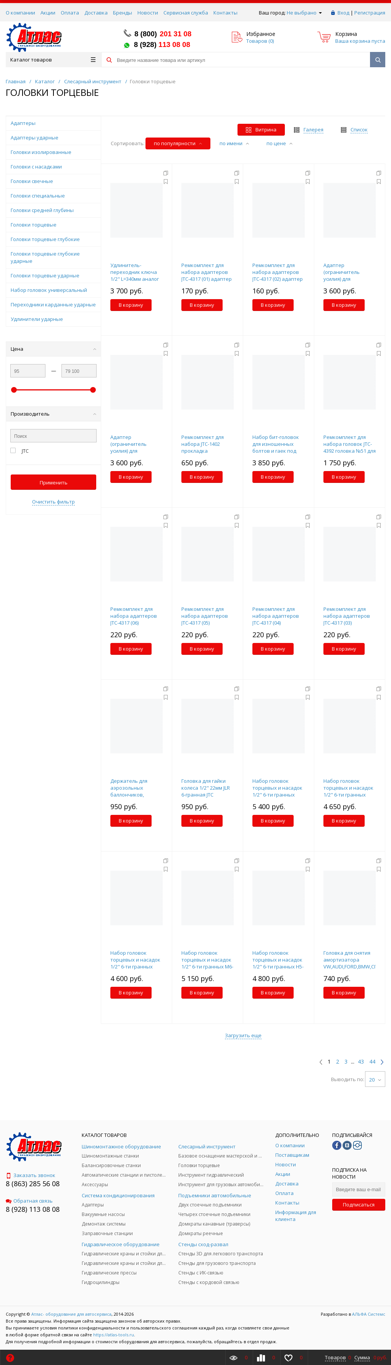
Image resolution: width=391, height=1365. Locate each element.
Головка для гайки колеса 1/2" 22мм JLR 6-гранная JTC (205, 787)
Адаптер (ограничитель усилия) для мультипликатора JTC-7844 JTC (345, 279)
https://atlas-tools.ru (113, 1334)
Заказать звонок (30, 1175)
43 (361, 1061)
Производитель (53, 413)
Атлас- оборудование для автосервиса (71, 1314)
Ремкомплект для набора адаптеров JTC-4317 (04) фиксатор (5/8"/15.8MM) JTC (275, 623)
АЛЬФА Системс (368, 1314)
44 (372, 1061)
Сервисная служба (185, 12)
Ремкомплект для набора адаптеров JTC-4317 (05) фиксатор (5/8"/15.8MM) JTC (204, 623)
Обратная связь (29, 1200)
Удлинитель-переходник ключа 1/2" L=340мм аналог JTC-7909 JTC (134, 275)
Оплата (70, 12)
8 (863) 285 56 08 (33, 1183)
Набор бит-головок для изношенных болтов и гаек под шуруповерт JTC (275, 447)
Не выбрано (304, 12)
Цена (53, 348)
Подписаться (359, 1204)
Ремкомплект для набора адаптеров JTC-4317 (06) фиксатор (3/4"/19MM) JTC (136, 623)
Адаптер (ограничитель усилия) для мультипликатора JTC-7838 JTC (132, 451)
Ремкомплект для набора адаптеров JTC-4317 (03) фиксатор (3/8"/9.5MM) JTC (346, 623)
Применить (54, 482)
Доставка (96, 12)
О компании (20, 12)
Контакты (225, 12)
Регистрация (369, 12)
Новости (147, 12)
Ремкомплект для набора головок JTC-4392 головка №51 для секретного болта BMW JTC (349, 451)
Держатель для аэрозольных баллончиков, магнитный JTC (128, 791)
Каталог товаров (52, 59)
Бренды (122, 12)
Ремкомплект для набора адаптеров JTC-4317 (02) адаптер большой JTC (277, 275)
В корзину (131, 304)
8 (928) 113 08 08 (33, 1209)
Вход (343, 12)
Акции (47, 12)
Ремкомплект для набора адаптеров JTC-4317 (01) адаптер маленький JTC (206, 275)
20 (375, 1079)
